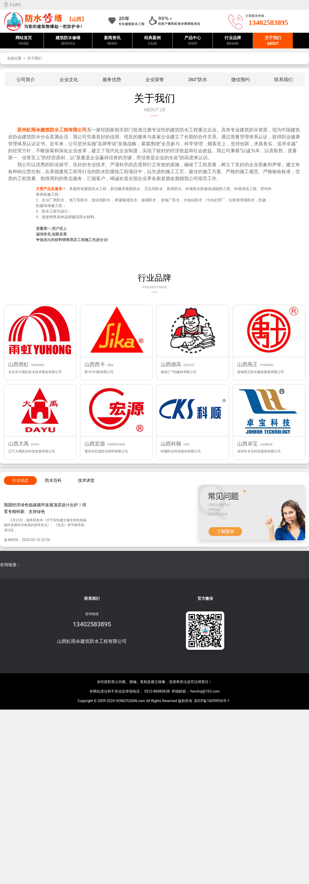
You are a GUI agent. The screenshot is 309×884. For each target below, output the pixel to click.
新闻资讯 (112, 40)
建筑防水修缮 (68, 40)
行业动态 (20, 480)
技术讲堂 (86, 480)
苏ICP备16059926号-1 (212, 701)
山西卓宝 (247, 444)
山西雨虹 (18, 364)
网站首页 (23, 40)
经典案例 (152, 40)
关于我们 (273, 40)
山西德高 (171, 364)
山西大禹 (18, 444)
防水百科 (53, 480)
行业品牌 (233, 40)
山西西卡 (94, 364)
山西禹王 (247, 364)
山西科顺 (171, 444)
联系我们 (92, 598)
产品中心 (192, 40)
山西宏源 (94, 444)
